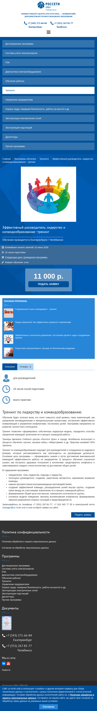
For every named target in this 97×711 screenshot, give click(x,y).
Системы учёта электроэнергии (21, 53)
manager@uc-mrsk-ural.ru (15, 507)
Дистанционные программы (19, 44)
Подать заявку (83, 514)
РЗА (7, 62)
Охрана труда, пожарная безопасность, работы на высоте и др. (37, 109)
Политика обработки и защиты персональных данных (29, 541)
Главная (6, 159)
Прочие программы (15, 146)
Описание (10, 366)
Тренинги (10, 90)
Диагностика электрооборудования (23, 72)
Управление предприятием (19, 99)
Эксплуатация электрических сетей (23, 118)
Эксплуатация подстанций (18, 127)
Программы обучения (25, 159)
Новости (6, 670)
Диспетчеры (11, 137)
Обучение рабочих (14, 81)
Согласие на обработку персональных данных (25, 548)
